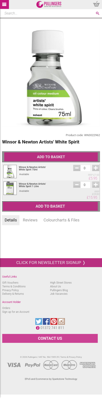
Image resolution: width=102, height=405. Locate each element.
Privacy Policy (10, 290)
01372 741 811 (53, 328)
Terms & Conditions (14, 286)
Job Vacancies (58, 293)
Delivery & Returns (13, 293)
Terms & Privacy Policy (71, 357)
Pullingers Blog (59, 290)
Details (11, 220)
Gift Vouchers (10, 282)
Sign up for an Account (15, 311)
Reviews (30, 220)
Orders (6, 308)
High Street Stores (61, 282)
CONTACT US (50, 338)
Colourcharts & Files (61, 220)
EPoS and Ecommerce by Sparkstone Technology (51, 379)
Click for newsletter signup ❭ (51, 262)
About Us (55, 286)
